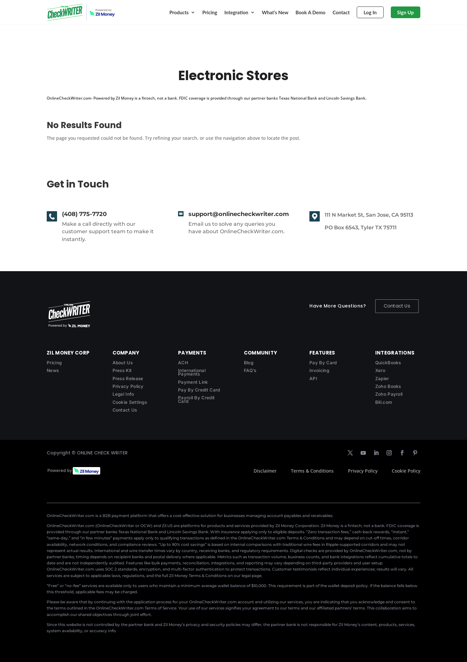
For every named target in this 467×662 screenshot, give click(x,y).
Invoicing (319, 370)
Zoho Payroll (389, 394)
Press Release (128, 378)
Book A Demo (310, 12)
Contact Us (397, 306)
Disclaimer (265, 471)
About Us (123, 362)
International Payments (192, 372)
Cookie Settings (130, 402)
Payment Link (193, 382)
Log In (370, 12)
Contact (341, 12)
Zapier (382, 378)
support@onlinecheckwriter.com (238, 214)
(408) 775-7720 (84, 214)
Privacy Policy (128, 386)
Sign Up (405, 12)
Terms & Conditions (312, 471)
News (53, 370)
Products (179, 12)
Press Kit (122, 370)
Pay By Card (323, 362)
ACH (183, 362)
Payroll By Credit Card (196, 399)
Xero (380, 370)
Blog (248, 362)
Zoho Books (388, 386)
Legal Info (123, 394)
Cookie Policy (406, 471)
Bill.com (383, 402)
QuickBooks (388, 362)
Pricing (209, 12)
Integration (236, 12)
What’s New (275, 12)
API (313, 378)
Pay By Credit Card (199, 389)
